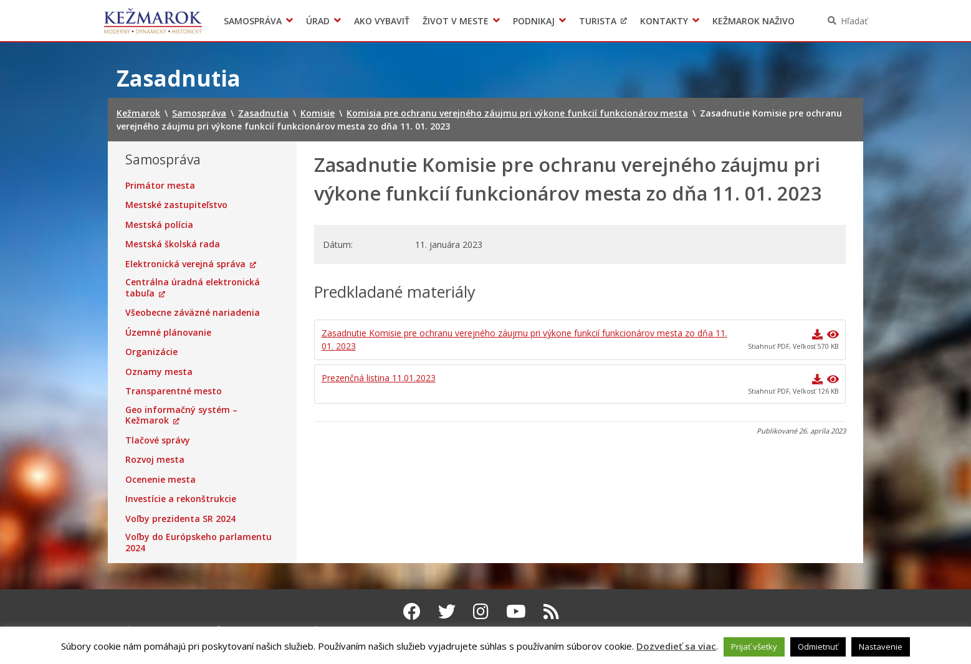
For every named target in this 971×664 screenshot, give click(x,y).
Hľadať (854, 21)
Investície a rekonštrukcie (180, 499)
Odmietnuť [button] (818, 646)
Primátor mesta (160, 185)
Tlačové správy (157, 440)
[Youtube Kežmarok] (516, 611)
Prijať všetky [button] (754, 646)
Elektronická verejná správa (185, 264)
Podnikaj (534, 21)
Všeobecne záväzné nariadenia (192, 312)
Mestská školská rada (172, 244)
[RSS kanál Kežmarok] (551, 611)
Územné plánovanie (168, 332)
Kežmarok (153, 20)
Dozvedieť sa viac (676, 646)
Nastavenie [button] (880, 646)
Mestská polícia (159, 224)
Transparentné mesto (173, 391)
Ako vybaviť (381, 21)
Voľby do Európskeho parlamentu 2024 (198, 542)
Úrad (318, 21)
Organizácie (151, 352)
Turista (597, 21)
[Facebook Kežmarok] (412, 611)
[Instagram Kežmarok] (481, 611)
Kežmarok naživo (753, 21)
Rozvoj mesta (154, 459)
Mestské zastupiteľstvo (176, 205)
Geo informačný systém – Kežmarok (181, 415)
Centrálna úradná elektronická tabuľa (192, 287)
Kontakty (664, 21)
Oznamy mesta (159, 371)
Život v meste (456, 21)
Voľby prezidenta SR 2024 (180, 518)
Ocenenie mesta (160, 479)
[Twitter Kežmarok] (447, 611)
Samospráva (253, 21)
